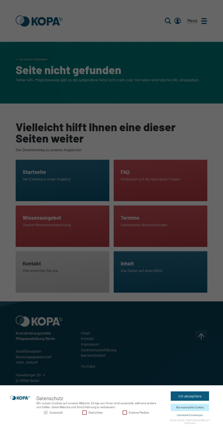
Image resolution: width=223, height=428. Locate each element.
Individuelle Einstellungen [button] (190, 414)
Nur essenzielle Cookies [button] (190, 406)
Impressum (190, 421)
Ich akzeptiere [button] (189, 394)
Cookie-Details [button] (177, 419)
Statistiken (92, 411)
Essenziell (53, 411)
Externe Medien (136, 411)
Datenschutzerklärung (197, 419)
